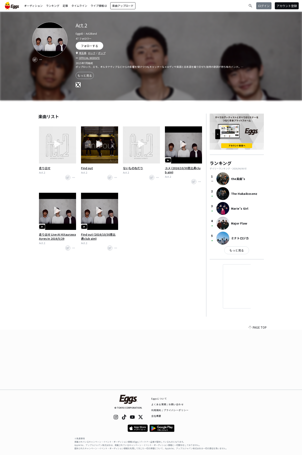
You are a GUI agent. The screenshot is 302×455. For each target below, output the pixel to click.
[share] (34, 59)
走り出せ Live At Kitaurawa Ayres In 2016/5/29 (57, 236)
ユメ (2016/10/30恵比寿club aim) (183, 170)
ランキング (52, 6)
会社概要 (156, 415)
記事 (65, 6)
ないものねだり (133, 168)
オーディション (33, 6)
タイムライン (79, 6)
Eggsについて (159, 398)
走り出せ (45, 168)
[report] (40, 59)
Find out (87, 168)
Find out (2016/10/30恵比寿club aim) (98, 236)
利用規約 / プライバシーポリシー (170, 410)
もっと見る (85, 75)
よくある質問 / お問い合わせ (167, 404)
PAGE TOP (257, 387)
